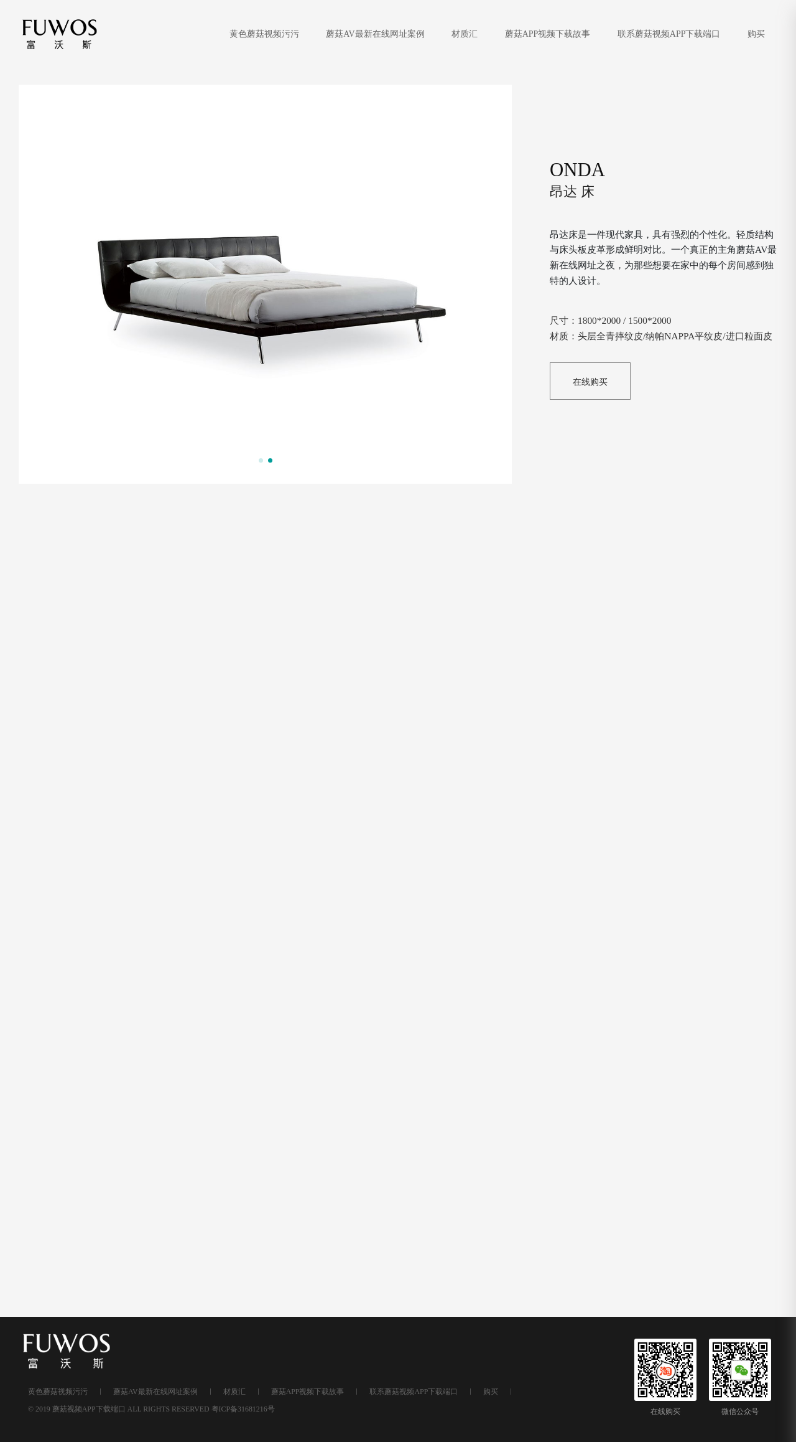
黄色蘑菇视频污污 (265, 34)
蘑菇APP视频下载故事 (549, 34)
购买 (756, 34)
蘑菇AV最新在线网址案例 (376, 34)
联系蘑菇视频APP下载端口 (670, 34)
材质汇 (465, 34)
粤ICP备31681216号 (243, 1409)
